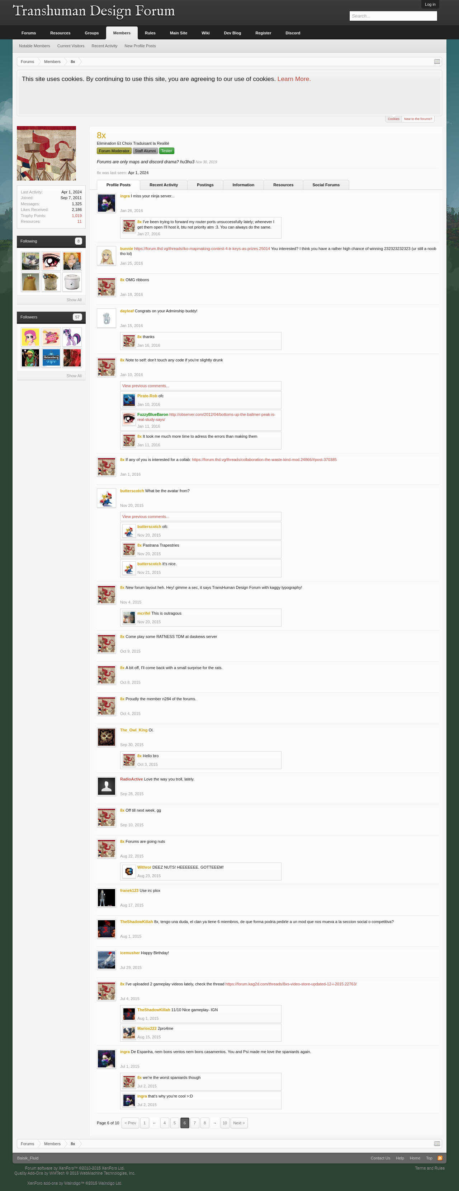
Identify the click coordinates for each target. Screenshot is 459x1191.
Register (263, 33)
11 (79, 221)
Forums (29, 33)
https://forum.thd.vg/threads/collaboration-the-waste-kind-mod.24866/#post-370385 (264, 459)
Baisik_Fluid (27, 1158)
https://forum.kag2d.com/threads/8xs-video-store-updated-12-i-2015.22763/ (291, 984)
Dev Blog (232, 33)
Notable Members (34, 46)
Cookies (393, 118)
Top (429, 1158)
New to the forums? (418, 119)
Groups (92, 33)
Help (400, 1158)
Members (122, 33)
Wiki (206, 33)
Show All (74, 300)
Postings (205, 185)
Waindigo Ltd (109, 1183)
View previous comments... (145, 386)
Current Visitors (71, 46)
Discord (293, 33)
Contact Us (380, 1158)
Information (244, 185)
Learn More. (294, 78)
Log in (430, 4)
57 (77, 317)
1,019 (77, 215)
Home (415, 1158)
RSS (440, 1158)
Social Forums (326, 185)
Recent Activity (164, 185)
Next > (239, 1123)
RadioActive (131, 779)
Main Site (178, 33)
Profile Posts (119, 185)
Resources (283, 185)
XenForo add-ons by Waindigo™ (55, 1183)
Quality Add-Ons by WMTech (74, 1173)
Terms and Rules (430, 1168)
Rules (150, 33)
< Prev (130, 1123)
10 (225, 1123)
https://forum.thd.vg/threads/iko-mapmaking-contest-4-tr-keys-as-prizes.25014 (202, 248)
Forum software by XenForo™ (75, 1168)
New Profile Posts (140, 46)
